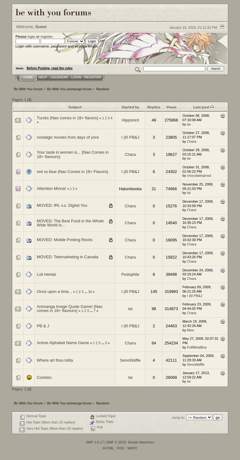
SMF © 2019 (116, 442)
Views (171, 107)
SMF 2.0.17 (95, 442)
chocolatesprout (199, 175)
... (86, 292)
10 (90, 292)
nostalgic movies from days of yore (68, 137)
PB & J (43, 326)
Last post (203, 107)
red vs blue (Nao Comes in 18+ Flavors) (72, 171)
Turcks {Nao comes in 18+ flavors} (67, 118)
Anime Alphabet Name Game (63, 342)
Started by (130, 107)
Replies (154, 107)
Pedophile (130, 274)
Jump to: (178, 417)
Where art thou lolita (55, 360)
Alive (190, 330)
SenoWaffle (130, 360)
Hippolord (130, 120)
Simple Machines (141, 442)
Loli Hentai (46, 274)
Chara (191, 141)
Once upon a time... (54, 291)
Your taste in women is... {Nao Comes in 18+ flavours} (73, 154)
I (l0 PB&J (130, 137)
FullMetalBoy (197, 347)
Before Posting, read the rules (49, 68)
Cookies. (44, 377)
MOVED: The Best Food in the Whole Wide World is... (70, 223)
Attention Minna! (51, 188)
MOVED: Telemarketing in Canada (67, 257)
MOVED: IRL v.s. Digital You (62, 205)
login (31, 36)
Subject (75, 107)
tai (189, 124)
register (46, 36)
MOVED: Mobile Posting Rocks (65, 239)
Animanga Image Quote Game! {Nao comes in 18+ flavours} (69, 308)
